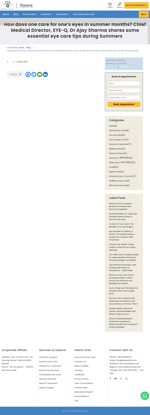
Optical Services (47, 379)
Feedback (79, 374)
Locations (46, 14)
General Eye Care (48, 361)
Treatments (62, 14)
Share (15, 74)
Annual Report (81, 396)
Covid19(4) (114, 167)
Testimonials (80, 387)
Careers (78, 370)
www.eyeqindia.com (129, 363)
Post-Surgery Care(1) (119, 139)
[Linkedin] (45, 74)
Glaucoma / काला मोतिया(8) (122, 162)
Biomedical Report (83, 392)
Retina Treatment (48, 383)
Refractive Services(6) (119, 185)
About (6, 14)
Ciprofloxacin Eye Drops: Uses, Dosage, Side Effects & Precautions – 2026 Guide (123, 267)
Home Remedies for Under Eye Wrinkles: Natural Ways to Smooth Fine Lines (123, 216)
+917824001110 (124, 357)
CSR (76, 400)
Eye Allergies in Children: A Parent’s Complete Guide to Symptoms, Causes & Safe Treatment (122, 235)
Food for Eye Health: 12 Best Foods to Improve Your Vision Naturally (122, 247)
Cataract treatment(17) (120, 144)
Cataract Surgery (48, 357)
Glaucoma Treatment (50, 366)
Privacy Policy (81, 379)
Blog (16, 14)
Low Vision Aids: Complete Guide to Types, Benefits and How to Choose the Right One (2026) (123, 257)
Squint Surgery (46, 387)
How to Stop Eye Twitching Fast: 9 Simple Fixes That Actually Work (123, 291)
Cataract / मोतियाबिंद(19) (120, 158)
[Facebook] (28, 74)
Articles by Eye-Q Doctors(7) (122, 176)
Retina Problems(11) (118, 153)
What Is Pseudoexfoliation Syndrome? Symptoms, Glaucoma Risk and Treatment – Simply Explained (124, 322)
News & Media (81, 366)
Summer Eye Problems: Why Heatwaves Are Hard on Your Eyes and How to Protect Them (123, 301)
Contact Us (80, 361)
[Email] (39, 74)
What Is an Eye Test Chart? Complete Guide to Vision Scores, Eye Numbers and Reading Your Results (121, 279)
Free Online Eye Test (83, 14)
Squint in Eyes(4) (116, 171)
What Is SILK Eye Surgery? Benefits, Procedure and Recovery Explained (120, 206)
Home (21, 47)
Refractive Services (49, 370)
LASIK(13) (113, 126)
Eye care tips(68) (117, 135)
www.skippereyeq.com (129, 367)
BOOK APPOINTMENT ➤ (136, 5)
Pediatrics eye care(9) (119, 180)
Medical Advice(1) (117, 148)
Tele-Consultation (83, 383)
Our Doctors (29, 14)
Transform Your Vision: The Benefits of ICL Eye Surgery (121, 225)
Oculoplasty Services (50, 374)
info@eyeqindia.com (126, 360)
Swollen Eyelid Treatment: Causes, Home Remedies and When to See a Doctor (122, 311)
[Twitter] (33, 74)
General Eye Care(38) (119, 130)
